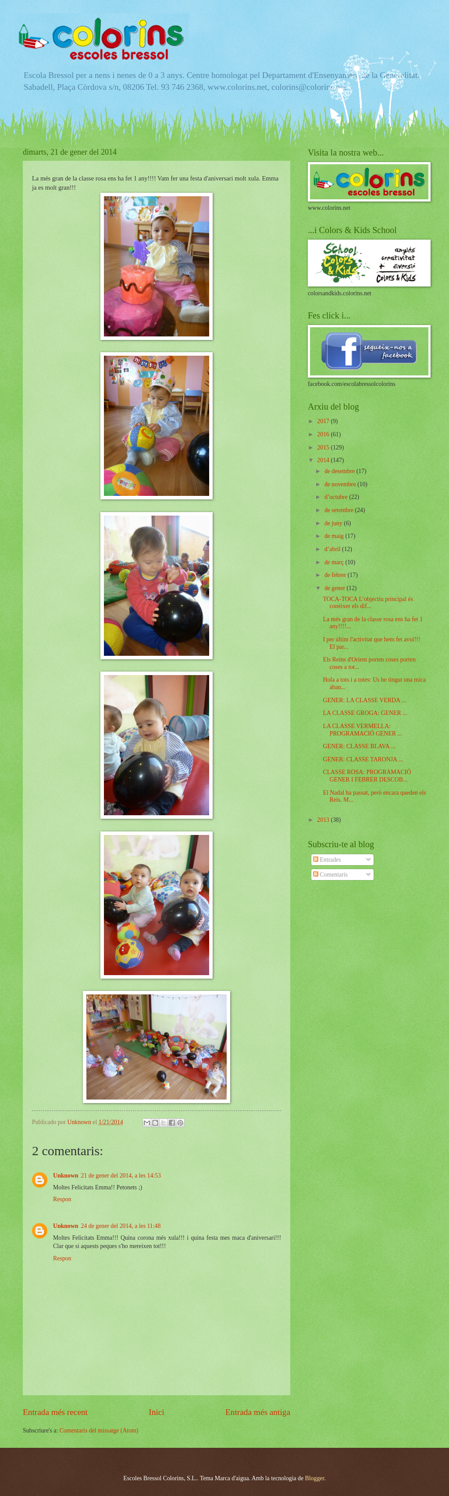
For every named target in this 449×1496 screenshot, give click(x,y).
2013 (324, 820)
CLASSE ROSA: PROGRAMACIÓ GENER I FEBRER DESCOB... (367, 776)
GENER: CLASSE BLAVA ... (359, 746)
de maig (335, 536)
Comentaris (330, 874)
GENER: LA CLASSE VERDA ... (364, 700)
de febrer (336, 575)
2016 (324, 434)
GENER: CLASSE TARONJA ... (363, 759)
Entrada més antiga (257, 1412)
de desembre (340, 471)
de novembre (340, 484)
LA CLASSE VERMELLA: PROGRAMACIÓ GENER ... (362, 730)
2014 (324, 460)
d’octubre (336, 497)
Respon (62, 1199)
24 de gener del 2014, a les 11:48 (121, 1226)
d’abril (333, 549)
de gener (335, 588)
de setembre (339, 510)
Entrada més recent (55, 1412)
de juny (334, 523)
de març (335, 562)
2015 (324, 447)
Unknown (65, 1175)
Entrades (327, 859)
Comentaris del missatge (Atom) (99, 1430)
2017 (324, 421)
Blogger (314, 1478)
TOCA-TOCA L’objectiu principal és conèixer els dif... (368, 603)
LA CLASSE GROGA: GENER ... (365, 713)
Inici (156, 1412)
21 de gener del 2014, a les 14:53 (121, 1175)
